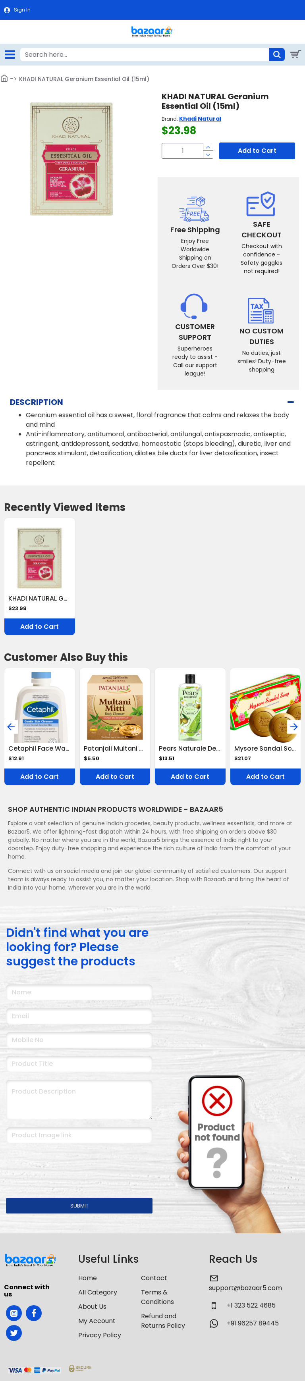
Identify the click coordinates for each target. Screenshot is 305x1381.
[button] (11, 727)
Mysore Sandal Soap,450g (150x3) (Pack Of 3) (265, 749)
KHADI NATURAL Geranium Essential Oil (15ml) (39, 599)
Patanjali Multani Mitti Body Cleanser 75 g (115, 749)
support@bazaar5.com (245, 1287)
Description (36, 402)
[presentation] (61, 1165)
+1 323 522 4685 (251, 1305)
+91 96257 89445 (253, 1323)
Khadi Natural (200, 119)
